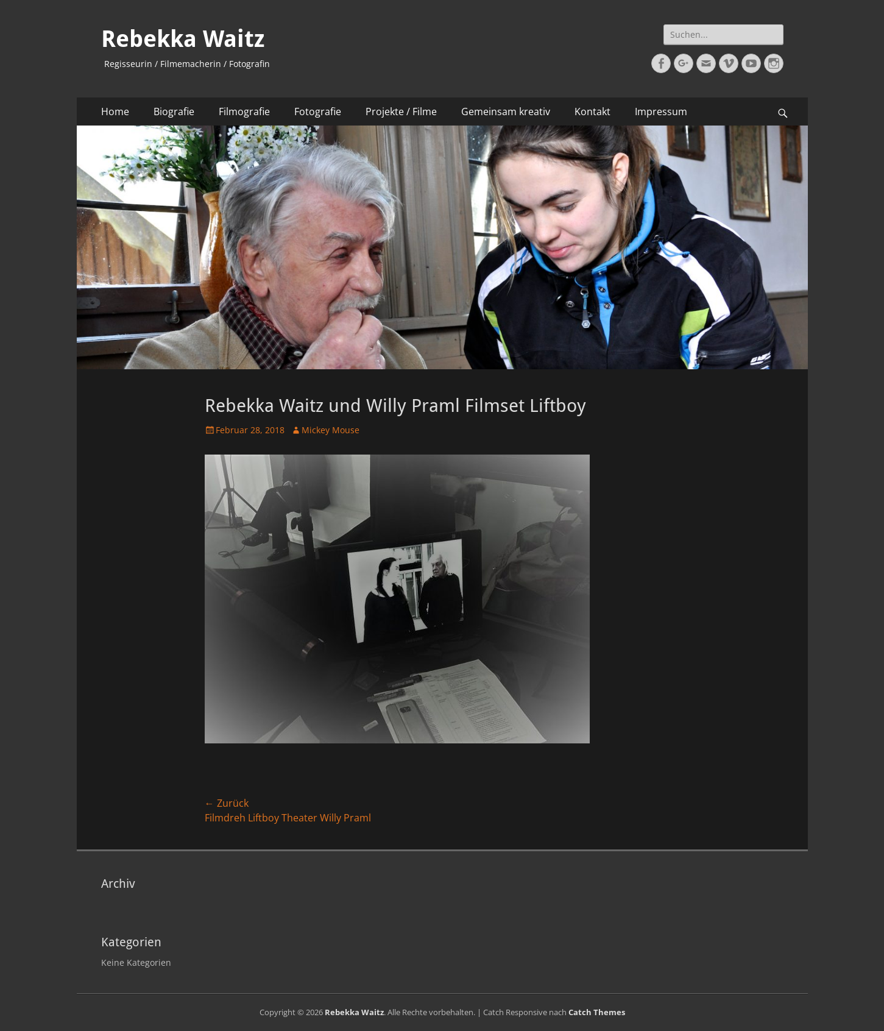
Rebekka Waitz (182, 39)
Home (115, 111)
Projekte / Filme (401, 111)
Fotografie (317, 111)
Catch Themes (596, 1012)
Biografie (174, 111)
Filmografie (244, 111)
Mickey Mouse (330, 430)
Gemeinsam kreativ (505, 111)
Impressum (661, 111)
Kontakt (592, 111)
